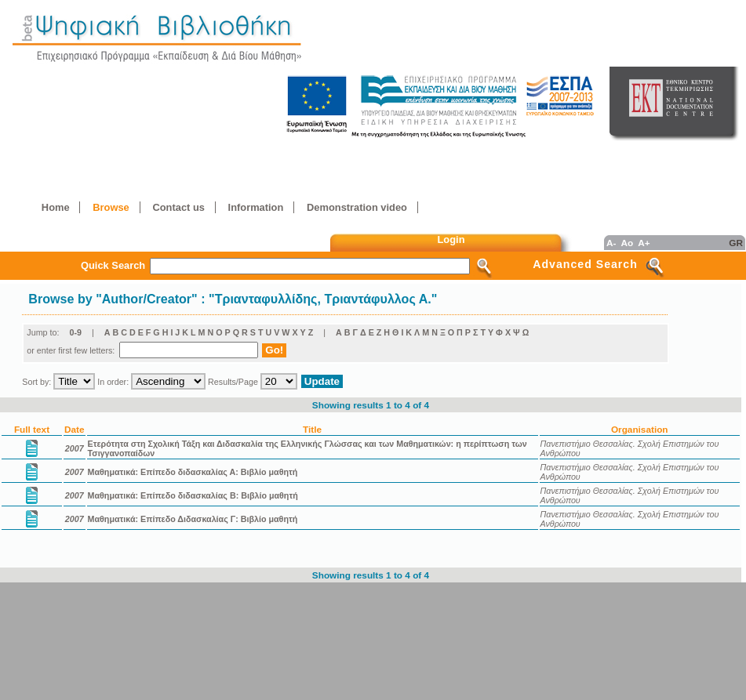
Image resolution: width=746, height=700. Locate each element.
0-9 (75, 332)
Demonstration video (357, 207)
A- (611, 243)
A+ (644, 243)
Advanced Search (585, 264)
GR (736, 243)
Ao (626, 243)
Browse (111, 207)
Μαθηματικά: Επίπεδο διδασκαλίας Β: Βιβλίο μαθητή (193, 495)
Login (451, 239)
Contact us (178, 207)
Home (56, 207)
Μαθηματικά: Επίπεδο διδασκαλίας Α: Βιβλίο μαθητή (193, 472)
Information (256, 207)
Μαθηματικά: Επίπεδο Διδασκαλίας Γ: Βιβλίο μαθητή (193, 519)
